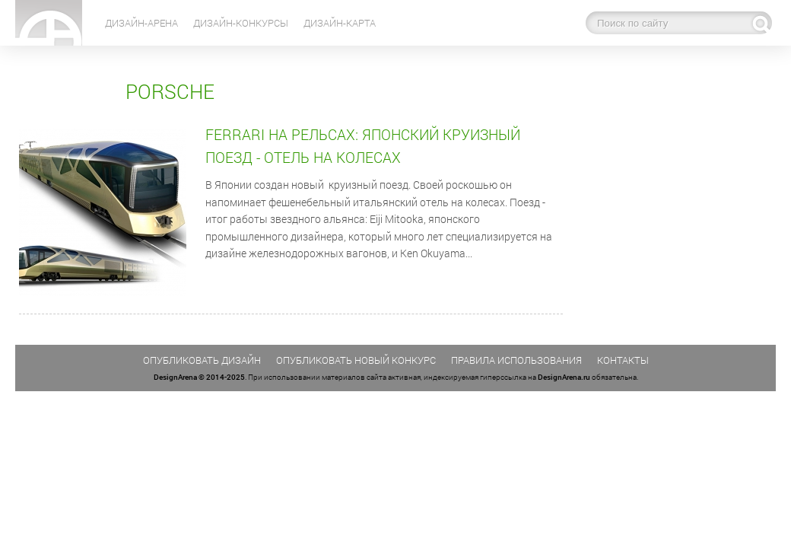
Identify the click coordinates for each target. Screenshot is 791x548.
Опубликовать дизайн (202, 360)
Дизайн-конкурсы (240, 23)
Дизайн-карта (339, 23)
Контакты (623, 360)
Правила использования (516, 360)
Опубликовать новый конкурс (356, 360)
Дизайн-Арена (141, 23)
